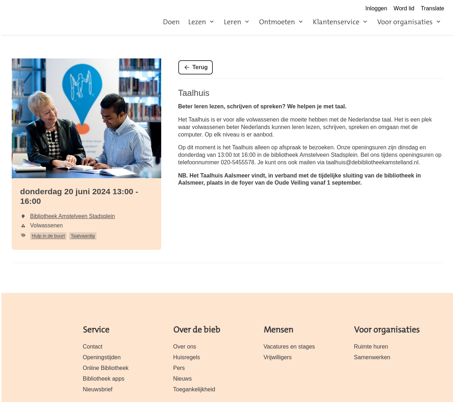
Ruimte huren (371, 347)
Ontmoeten (277, 21)
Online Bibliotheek (106, 368)
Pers (179, 368)
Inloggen (376, 8)
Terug (200, 67)
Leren (232, 21)
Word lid (404, 8)
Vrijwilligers (278, 357)
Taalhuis (194, 93)
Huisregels (186, 357)
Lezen (197, 21)
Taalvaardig (83, 235)
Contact (92, 347)
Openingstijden (102, 357)
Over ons (184, 347)
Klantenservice (336, 21)
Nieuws (182, 379)
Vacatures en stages (289, 347)
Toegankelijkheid (194, 389)
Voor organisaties (405, 21)
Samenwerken (372, 357)
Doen (171, 21)
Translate (432, 8)
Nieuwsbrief (98, 389)
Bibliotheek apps (104, 379)
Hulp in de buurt (48, 235)
